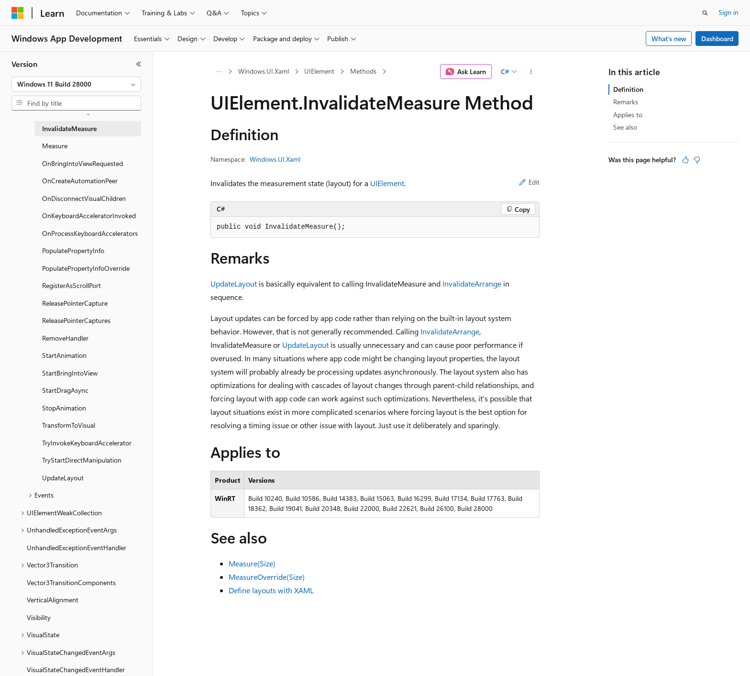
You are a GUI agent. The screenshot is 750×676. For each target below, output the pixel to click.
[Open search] (705, 13)
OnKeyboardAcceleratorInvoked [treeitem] (89, 215)
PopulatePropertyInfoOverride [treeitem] (86, 268)
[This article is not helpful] (697, 160)
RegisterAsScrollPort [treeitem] (71, 285)
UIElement (319, 71)
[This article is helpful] (685, 160)
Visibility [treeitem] (39, 617)
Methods (363, 71)
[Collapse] (139, 64)
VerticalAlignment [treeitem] (52, 599)
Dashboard (717, 38)
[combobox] (76, 84)
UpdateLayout (233, 283)
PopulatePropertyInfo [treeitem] (73, 250)
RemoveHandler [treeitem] (65, 338)
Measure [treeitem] (54, 145)
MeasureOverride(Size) (267, 577)
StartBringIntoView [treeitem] (70, 372)
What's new (668, 38)
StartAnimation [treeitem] (64, 355)
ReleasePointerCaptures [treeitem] (76, 320)
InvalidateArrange (471, 283)
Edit (529, 182)
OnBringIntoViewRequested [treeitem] (82, 163)
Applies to (627, 114)
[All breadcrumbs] (218, 71)
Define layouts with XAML (271, 590)
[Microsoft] (17, 13)
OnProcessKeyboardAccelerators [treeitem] (90, 233)
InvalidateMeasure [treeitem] (69, 128)
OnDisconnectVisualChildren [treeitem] (84, 198)
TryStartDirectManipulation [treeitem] (81, 460)
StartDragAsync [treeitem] (65, 390)
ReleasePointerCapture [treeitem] (75, 303)
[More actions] (531, 71)
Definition (628, 89)
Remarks (625, 101)
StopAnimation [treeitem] (64, 407)
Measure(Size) (252, 563)
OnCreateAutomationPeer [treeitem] (80, 180)
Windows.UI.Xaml (263, 71)
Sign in (728, 12)
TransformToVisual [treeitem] (68, 425)
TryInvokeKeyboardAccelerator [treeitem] (87, 442)
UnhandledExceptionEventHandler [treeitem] (76, 547)
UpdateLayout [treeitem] (63, 477)
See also (625, 127)
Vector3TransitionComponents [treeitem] (71, 582)
